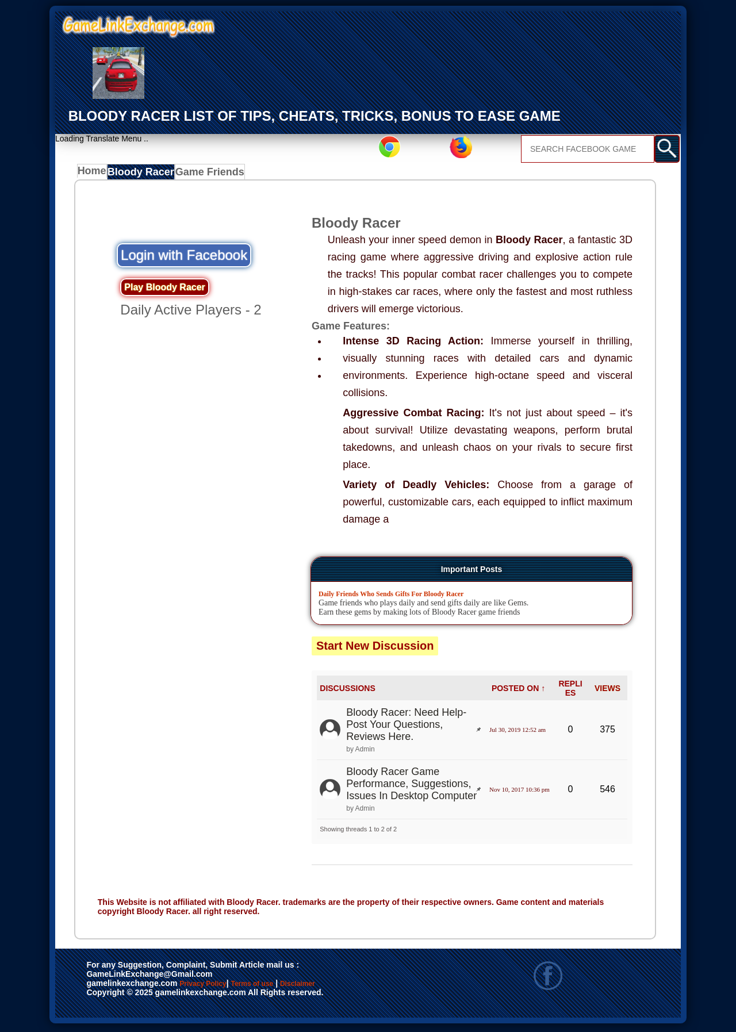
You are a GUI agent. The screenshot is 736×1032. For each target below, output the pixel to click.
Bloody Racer (144, 174)
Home (94, 174)
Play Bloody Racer (164, 290)
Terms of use (286, 987)
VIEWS (607, 691)
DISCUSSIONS (347, 691)
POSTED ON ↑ (518, 691)
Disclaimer (351, 987)
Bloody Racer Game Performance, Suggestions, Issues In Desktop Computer (411, 787)
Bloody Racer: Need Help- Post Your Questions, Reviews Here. (406, 727)
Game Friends (209, 174)
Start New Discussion (375, 648)
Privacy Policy (214, 987)
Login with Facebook (184, 258)
